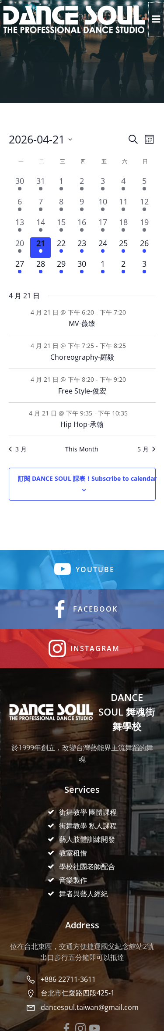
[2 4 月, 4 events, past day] (82, 185)
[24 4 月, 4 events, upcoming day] (102, 247)
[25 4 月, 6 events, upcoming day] (123, 247)
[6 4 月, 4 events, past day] (20, 206)
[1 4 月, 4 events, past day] (61, 185)
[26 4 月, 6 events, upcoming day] (144, 247)
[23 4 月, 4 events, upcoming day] (82, 247)
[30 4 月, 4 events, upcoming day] (82, 268)
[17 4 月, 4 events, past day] (102, 226)
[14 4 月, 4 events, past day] (40, 226)
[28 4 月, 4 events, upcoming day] (40, 268)
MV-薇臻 (82, 323)
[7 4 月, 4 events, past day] (40, 206)
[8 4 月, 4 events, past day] (61, 206)
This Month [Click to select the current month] (81, 449)
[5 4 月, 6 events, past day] (144, 185)
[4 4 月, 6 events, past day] (123, 185)
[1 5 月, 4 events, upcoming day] (102, 268)
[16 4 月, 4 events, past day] (82, 226)
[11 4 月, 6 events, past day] (123, 206)
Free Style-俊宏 (82, 391)
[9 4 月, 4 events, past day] (82, 206)
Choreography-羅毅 (82, 357)
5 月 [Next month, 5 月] (146, 449)
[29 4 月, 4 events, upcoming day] (61, 268)
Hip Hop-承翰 (82, 424)
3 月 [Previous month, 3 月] (18, 449)
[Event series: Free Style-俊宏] (131, 379)
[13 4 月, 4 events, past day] (20, 226)
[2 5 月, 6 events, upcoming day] (123, 268)
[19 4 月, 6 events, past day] (144, 226)
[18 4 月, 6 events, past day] (123, 226)
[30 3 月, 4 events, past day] (20, 185)
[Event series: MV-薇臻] (131, 312)
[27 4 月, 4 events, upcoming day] (20, 268)
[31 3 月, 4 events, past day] (40, 185)
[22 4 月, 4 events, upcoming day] (61, 247)
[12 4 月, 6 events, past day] (144, 206)
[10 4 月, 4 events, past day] (102, 206)
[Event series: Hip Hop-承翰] (132, 412)
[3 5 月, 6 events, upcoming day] (144, 268)
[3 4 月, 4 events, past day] (102, 185)
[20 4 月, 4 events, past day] (20, 247)
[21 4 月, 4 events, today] (40, 247)
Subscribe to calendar (87, 478)
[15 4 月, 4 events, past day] (61, 226)
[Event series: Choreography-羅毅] (131, 345)
